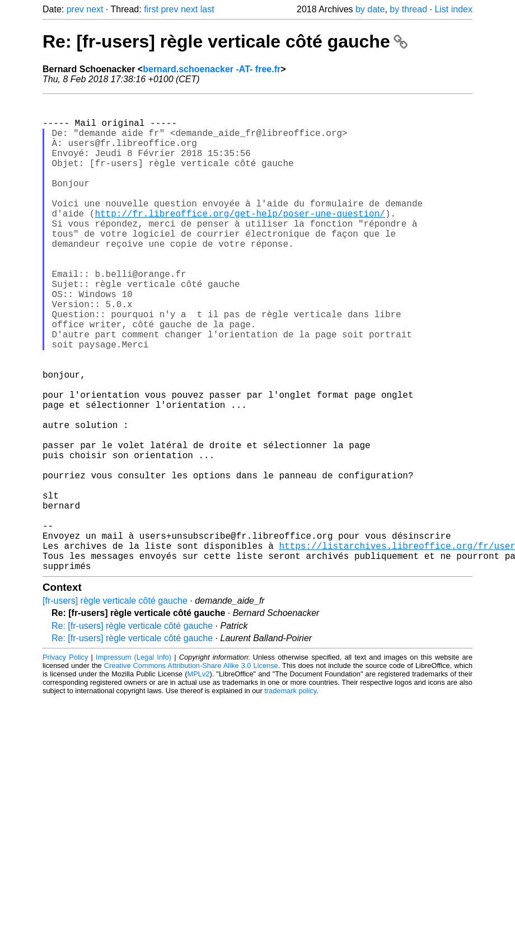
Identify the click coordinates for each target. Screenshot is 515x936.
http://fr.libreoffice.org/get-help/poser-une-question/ (240, 240)
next (94, 9)
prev (75, 9)
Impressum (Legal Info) (133, 762)
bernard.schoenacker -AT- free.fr (211, 69)
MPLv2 (199, 779)
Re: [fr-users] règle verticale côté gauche (225, 41)
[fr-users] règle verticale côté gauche (115, 706)
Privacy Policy (65, 762)
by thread (408, 9)
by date (370, 9)
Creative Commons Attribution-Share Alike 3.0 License (191, 770)
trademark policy (290, 796)
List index (453, 9)
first (151, 9)
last (207, 9)
